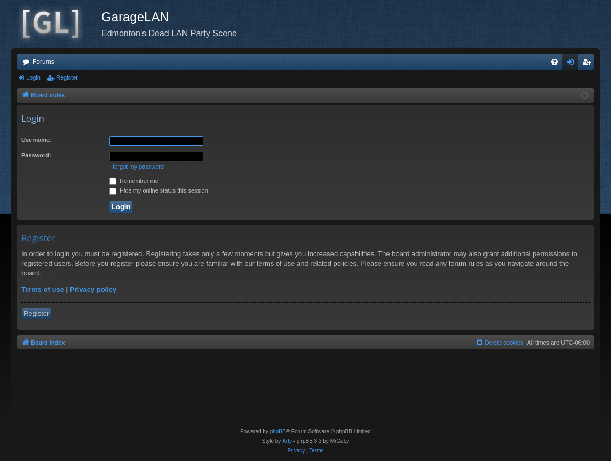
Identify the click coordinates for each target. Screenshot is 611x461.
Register (67, 77)
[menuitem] (554, 62)
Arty (287, 441)
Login (33, 77)
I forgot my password (136, 166)
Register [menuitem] (588, 64)
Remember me (133, 181)
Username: (36, 140)
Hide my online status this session (158, 190)
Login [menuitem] (572, 64)
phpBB (278, 431)
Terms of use (42, 289)
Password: (36, 155)
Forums (43, 62)
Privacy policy (93, 289)
